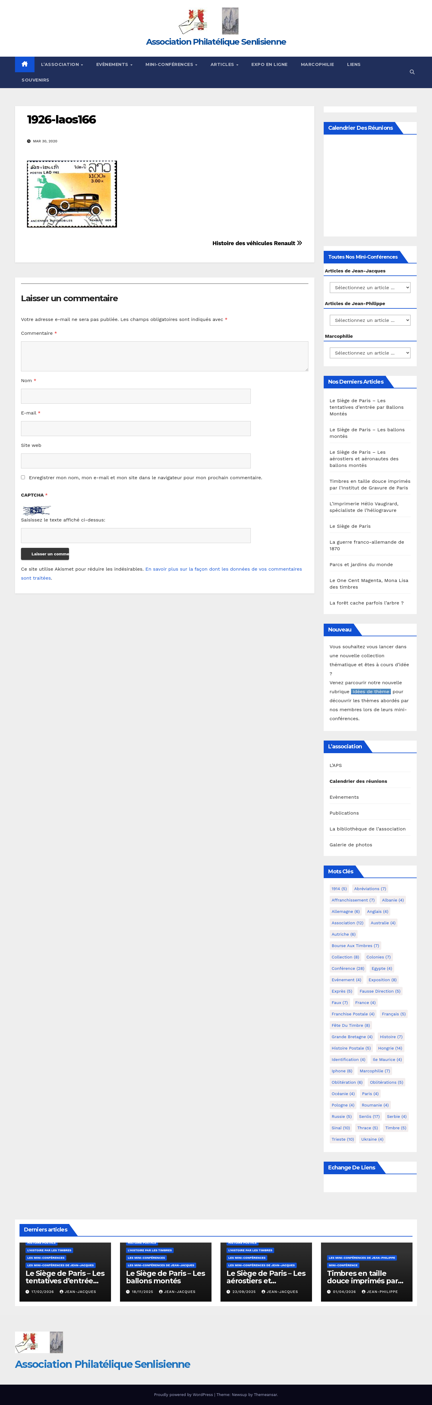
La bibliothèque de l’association (368, 829)
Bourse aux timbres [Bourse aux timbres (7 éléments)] (355, 945)
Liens (354, 64)
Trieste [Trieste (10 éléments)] (343, 1139)
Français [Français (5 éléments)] (394, 1013)
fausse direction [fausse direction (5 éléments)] (380, 991)
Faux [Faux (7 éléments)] (340, 1002)
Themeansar (265, 1394)
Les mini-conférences (45, 1257)
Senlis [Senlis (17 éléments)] (369, 1116)
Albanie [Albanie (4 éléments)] (393, 900)
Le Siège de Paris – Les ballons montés (165, 1277)
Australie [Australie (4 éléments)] (383, 922)
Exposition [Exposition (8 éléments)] (383, 979)
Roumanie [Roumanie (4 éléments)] (375, 1105)
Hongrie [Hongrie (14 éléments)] (390, 1048)
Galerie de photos (351, 845)
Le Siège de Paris (350, 526)
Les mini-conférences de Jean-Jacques (60, 1265)
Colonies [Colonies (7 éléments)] (379, 957)
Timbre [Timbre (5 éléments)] (395, 1127)
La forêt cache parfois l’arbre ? (367, 603)
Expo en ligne (269, 64)
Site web (31, 445)
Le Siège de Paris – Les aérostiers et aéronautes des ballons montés (364, 458)
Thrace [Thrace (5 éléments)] (367, 1127)
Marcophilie (317, 64)
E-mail (30, 413)
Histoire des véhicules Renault (257, 243)
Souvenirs (36, 80)
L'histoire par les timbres (49, 1250)
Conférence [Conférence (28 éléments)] (348, 968)
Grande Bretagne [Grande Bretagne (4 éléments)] (352, 1036)
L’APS (336, 765)
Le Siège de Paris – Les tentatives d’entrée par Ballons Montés (367, 407)
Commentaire (39, 333)
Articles (223, 64)
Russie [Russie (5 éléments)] (342, 1116)
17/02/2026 (44, 1292)
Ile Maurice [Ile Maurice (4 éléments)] (387, 1059)
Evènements (113, 64)
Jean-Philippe (380, 1292)
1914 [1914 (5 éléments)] (339, 888)
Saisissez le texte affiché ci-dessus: (63, 520)
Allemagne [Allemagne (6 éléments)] (346, 911)
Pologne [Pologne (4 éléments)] (343, 1105)
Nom (28, 380)
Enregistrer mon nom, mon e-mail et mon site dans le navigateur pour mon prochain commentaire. (145, 477)
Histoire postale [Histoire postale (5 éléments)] (351, 1048)
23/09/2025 (244, 1292)
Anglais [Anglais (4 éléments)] (377, 911)
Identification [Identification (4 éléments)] (349, 1059)
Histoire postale (41, 1242)
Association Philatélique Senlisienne (216, 42)
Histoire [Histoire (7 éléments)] (391, 1036)
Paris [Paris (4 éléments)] (370, 1093)
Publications (344, 813)
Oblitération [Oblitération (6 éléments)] (347, 1082)
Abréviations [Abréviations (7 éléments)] (370, 888)
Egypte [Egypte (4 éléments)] (382, 968)
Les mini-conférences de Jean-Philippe (362, 1257)
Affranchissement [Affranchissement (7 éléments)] (353, 900)
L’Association (60, 64)
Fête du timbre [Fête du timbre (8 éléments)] (351, 1025)
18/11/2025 (143, 1292)
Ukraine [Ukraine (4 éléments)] (372, 1139)
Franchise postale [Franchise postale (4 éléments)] (353, 1013)
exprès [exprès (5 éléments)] (342, 991)
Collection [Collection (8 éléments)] (345, 957)
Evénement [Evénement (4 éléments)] (347, 979)
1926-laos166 (61, 119)
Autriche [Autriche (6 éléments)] (344, 934)
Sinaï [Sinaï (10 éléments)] (341, 1127)
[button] (412, 72)
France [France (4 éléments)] (365, 1002)
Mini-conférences (170, 64)
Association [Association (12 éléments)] (348, 922)
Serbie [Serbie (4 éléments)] (396, 1116)
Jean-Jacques (78, 1292)
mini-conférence (343, 1265)
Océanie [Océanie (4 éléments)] (343, 1093)
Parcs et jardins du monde (361, 564)
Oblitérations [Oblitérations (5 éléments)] (386, 1082)
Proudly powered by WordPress (184, 1394)
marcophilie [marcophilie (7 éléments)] (375, 1070)
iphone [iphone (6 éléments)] (342, 1070)
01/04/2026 (345, 1292)
